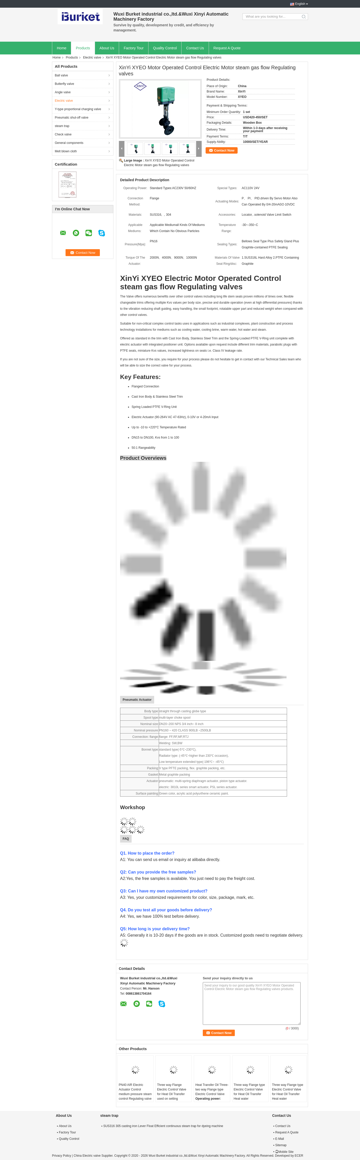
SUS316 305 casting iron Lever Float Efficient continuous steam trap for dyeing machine (163, 1126)
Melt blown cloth (66, 151)
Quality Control (165, 48)
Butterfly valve (64, 84)
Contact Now (224, 150)
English (300, 4)
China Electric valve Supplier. (93, 1155)
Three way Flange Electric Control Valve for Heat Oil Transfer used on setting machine (171, 1094)
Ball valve (61, 75)
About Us (107, 48)
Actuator (152, 781)
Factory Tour (134, 48)
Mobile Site (284, 1152)
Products (83, 48)
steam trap (62, 126)
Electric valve (92, 57)
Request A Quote (227, 48)
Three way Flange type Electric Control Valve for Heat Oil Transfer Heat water (249, 1091)
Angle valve (63, 92)
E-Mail (279, 1139)
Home (61, 48)
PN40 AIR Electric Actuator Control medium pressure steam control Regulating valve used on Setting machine (135, 1096)
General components (69, 143)
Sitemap (281, 1145)
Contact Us (195, 48)
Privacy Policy (61, 1155)
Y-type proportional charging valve (78, 109)
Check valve (63, 134)
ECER (299, 1155)
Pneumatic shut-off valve (71, 117)
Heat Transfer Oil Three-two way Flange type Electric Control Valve (211, 1089)
